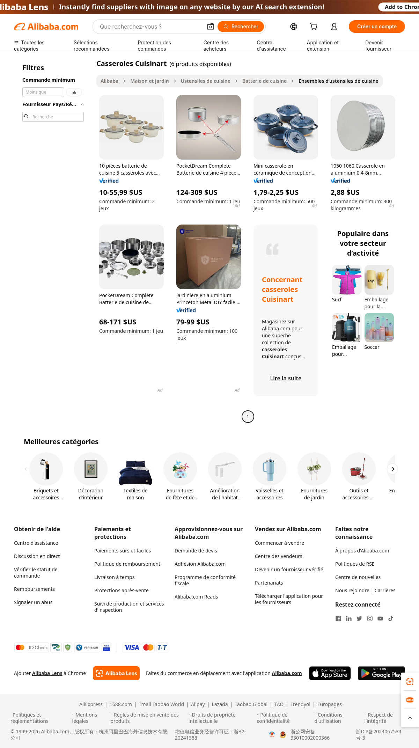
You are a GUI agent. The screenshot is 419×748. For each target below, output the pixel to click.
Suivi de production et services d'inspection (129, 606)
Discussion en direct (37, 556)
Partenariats (269, 582)
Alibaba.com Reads (196, 596)
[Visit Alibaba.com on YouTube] (380, 618)
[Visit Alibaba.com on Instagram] (370, 618)
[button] (210, 26)
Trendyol (300, 704)
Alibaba (109, 81)
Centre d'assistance (36, 543)
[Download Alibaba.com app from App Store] (330, 673)
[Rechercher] (241, 26)
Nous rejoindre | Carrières (365, 590)
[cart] (315, 27)
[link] (410, 682)
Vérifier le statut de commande (36, 572)
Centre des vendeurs (278, 556)
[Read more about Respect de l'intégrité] (386, 718)
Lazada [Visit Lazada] (220, 704)
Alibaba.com (287, 673)
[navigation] (53, 241)
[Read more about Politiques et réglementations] (40, 718)
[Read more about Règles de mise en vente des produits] (148, 718)
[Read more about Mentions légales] (90, 718)
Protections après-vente (121, 590)
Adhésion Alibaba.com (200, 563)
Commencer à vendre (279, 543)
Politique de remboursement (127, 563)
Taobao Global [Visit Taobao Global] (251, 704)
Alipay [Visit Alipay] (198, 704)
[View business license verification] (272, 734)
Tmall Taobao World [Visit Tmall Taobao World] (161, 704)
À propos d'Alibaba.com (362, 550)
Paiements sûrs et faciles (122, 550)
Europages (329, 704)
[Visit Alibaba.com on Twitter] (359, 618)
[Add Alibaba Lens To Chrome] (116, 673)
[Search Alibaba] (150, 26)
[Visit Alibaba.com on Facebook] (338, 618)
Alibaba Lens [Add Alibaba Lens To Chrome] (47, 673)
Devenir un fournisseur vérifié (289, 569)
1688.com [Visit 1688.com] (121, 704)
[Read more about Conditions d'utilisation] (338, 718)
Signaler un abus (33, 602)
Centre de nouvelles (358, 577)
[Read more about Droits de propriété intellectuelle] (222, 718)
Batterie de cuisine (264, 81)
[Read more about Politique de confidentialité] (285, 718)
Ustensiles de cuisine (205, 81)
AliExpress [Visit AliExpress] (91, 704)
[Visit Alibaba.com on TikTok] (391, 618)
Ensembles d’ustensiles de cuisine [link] (338, 81)
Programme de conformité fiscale (205, 580)
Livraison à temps (114, 577)
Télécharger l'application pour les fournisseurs (289, 599)
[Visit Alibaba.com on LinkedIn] (349, 618)
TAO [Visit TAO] (279, 704)
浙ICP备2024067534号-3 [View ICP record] (378, 734)
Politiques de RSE (355, 563)
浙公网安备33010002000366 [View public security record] (310, 734)
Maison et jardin (149, 81)
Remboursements (34, 589)
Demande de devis (196, 550)
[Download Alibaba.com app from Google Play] (381, 673)
